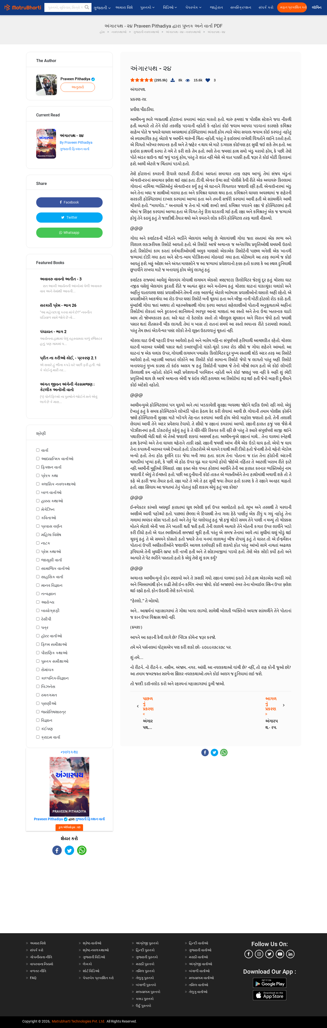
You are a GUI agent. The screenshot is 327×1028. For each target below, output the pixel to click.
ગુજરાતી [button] (102, 7)
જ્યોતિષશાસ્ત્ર (53, 712)
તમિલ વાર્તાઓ (198, 985)
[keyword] (67, 7)
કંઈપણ (47, 728)
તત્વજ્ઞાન (48, 593)
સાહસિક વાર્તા (52, 577)
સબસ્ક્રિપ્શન (240, 7)
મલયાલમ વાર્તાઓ (201, 978)
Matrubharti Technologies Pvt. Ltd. (78, 1021)
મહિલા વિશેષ (51, 534)
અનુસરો (77, 87)
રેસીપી (46, 619)
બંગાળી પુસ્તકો (146, 985)
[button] (87, 7)
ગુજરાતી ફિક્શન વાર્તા (74, 149)
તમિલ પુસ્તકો (145, 971)
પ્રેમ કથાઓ (51, 551)
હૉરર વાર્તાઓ (51, 636)
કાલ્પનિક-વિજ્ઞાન (55, 678)
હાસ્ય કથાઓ (52, 501)
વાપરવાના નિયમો (42, 964)
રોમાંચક (47, 669)
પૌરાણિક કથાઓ (54, 653)
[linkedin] (290, 954)
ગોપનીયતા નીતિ (41, 957)
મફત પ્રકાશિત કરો (293, 7)
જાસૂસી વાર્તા (51, 560)
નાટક (45, 543)
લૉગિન (317, 7)
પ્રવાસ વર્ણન (51, 526)
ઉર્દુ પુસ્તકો (143, 1006)
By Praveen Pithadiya (76, 142)
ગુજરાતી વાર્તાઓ (200, 950)
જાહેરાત (216, 7)
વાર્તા (44, 450)
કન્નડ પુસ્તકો (145, 999)
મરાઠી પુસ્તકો (145, 964)
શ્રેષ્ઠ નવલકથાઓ (96, 950)
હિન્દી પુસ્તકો (145, 950)
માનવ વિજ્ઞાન (51, 585)
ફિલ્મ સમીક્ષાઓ (54, 644)
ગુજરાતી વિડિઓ (94, 957)
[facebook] (248, 954)
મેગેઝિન (48, 509)
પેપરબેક (194, 7)
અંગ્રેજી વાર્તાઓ (200, 964)
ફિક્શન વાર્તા (51, 467)
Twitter (69, 217)
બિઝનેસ (48, 686)
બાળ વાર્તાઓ (51, 492)
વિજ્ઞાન (46, 720)
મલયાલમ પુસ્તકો (148, 992)
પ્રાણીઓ (48, 703)
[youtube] (280, 954)
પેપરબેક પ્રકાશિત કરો (98, 978)
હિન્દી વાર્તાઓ (198, 943)
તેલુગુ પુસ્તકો (145, 978)
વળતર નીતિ (38, 971)
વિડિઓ (170, 7)
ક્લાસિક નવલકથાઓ (58, 484)
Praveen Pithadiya (77, 79)
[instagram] (259, 954)
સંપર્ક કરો (266, 7)
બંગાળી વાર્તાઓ (199, 971)
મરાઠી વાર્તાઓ (198, 957)
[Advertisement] (69, 898)
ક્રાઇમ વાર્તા (50, 737)
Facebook (69, 202)
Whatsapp (69, 233)
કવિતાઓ (48, 517)
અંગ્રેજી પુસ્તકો (147, 943)
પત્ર (44, 627)
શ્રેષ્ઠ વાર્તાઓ (92, 943)
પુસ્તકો (148, 7)
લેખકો (87, 964)
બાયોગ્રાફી (50, 610)
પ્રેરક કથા (49, 475)
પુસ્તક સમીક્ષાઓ (54, 661)
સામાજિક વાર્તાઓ (55, 568)
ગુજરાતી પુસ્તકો (147, 957)
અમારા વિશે (124, 7)
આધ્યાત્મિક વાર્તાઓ (57, 458)
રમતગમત (49, 695)
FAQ (33, 978)
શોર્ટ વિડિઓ (91, 971)
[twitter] (269, 954)
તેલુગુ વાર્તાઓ (198, 992)
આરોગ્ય (47, 602)
